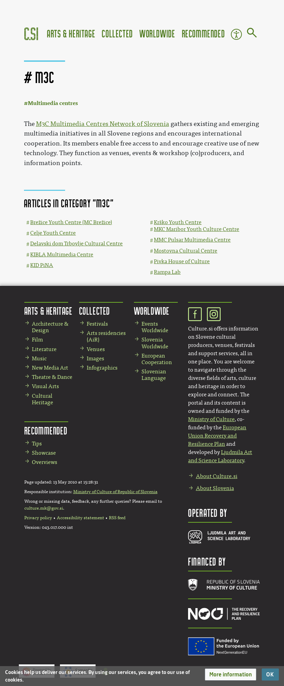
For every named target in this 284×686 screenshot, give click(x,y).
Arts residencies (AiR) (106, 336)
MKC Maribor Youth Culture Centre (196, 229)
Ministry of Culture (211, 419)
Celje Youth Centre (53, 233)
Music (39, 358)
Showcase (44, 453)
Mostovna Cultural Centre (185, 250)
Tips (37, 443)
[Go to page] (252, 34)
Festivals (97, 324)
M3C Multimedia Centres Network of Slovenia (102, 124)
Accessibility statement (80, 518)
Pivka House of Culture (182, 261)
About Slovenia (215, 488)
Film (37, 339)
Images (95, 358)
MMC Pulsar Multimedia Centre (192, 239)
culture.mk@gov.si (43, 508)
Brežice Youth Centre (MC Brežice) (71, 222)
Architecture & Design (50, 327)
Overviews (44, 462)
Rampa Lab (167, 272)
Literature (44, 349)
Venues (96, 349)
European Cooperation (156, 358)
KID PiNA (41, 265)
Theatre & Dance (52, 377)
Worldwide (157, 33)
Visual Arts (45, 386)
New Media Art (50, 367)
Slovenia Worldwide (154, 342)
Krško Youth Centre (177, 222)
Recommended (203, 33)
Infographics (102, 367)
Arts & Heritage (71, 33)
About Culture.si (216, 476)
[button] (230, 674)
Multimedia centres (53, 103)
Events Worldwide (154, 327)
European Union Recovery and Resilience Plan (217, 435)
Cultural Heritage (42, 399)
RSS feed (117, 518)
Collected (117, 33)
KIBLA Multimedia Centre (61, 254)
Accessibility (236, 34)
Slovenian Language (153, 374)
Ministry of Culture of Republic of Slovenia (115, 492)
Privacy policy (38, 518)
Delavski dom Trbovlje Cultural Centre (76, 243)
